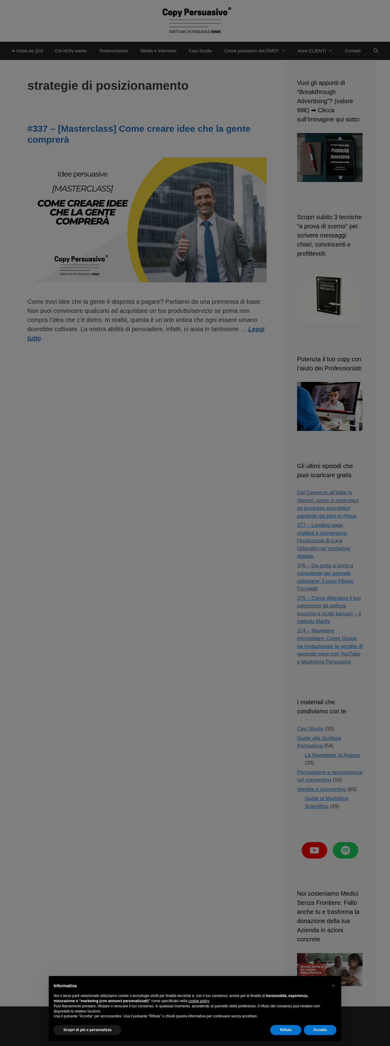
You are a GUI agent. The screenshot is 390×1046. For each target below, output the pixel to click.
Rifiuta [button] (285, 1030)
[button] (333, 986)
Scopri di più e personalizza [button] (87, 1030)
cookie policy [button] (198, 1001)
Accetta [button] (320, 1030)
